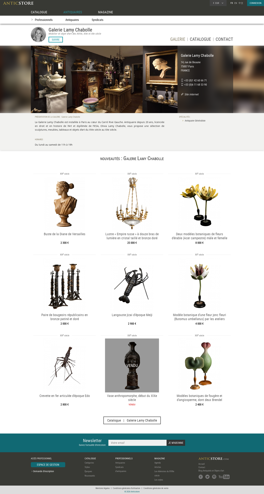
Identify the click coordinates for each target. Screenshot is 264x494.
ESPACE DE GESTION (48, 465)
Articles (157, 467)
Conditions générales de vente (155, 488)
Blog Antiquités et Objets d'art (211, 470)
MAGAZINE (105, 12)
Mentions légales (103, 488)
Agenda (157, 462)
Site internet (192, 94)
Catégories (89, 462)
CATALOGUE (39, 12)
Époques (88, 471)
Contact (201, 467)
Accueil (201, 463)
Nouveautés (90, 475)
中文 (241, 3)
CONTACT (224, 40)
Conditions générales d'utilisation (126, 488)
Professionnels (44, 20)
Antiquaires (72, 20)
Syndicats (97, 20)
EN (235, 3)
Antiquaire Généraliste (195, 120)
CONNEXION (255, 3)
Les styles (158, 479)
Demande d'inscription (43, 471)
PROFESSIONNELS (124, 458)
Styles (87, 467)
